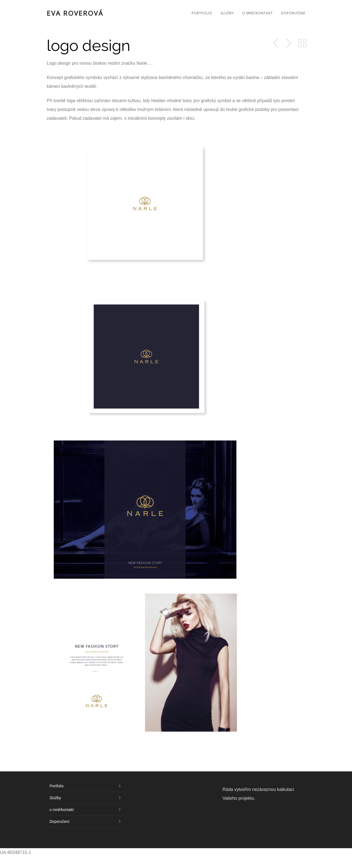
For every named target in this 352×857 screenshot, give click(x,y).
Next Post (288, 43)
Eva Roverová (75, 13)
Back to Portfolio (302, 43)
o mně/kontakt (257, 13)
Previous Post (276, 43)
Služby (227, 13)
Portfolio (202, 13)
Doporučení (293, 13)
